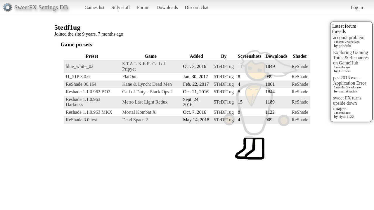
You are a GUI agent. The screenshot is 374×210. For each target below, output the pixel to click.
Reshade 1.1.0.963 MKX (89, 112)
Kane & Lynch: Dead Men (147, 84)
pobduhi (345, 45)
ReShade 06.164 (81, 84)
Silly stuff (121, 7)
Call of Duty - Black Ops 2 (147, 91)
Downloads (167, 7)
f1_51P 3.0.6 (78, 76)
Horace (344, 71)
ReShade (300, 66)
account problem (348, 37)
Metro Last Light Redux (144, 101)
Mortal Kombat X (139, 112)
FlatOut (129, 76)
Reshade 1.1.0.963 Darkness (83, 102)
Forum (143, 7)
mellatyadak (348, 91)
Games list (95, 7)
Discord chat (196, 7)
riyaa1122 (346, 116)
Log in (357, 7)
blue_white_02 (80, 66)
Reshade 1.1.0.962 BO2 (88, 91)
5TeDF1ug (224, 66)
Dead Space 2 (135, 119)
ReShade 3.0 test (81, 119)
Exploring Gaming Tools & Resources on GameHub (351, 57)
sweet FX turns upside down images (347, 103)
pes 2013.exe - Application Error (349, 80)
